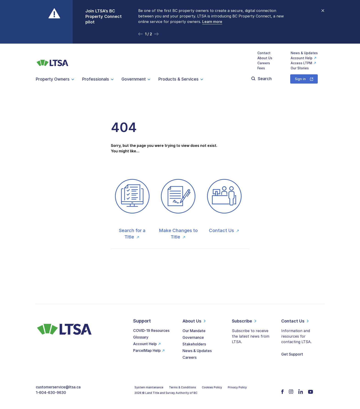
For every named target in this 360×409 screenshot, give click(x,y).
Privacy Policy (237, 387)
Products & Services (178, 79)
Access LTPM (301, 63)
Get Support (292, 354)
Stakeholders (194, 344)
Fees (261, 68)
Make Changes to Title (178, 234)
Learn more (212, 21)
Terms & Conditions (182, 387)
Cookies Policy (212, 387)
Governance (193, 337)
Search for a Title (132, 234)
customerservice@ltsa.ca (58, 387)
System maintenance (149, 387)
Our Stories (300, 68)
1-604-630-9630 (51, 392)
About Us (264, 58)
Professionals (95, 79)
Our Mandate (194, 330)
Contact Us (222, 230)
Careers (263, 63)
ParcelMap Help (147, 350)
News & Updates (304, 53)
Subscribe (242, 321)
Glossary (140, 337)
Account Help (301, 58)
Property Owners (53, 79)
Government (133, 79)
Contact (263, 53)
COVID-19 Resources (151, 330)
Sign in (300, 79)
